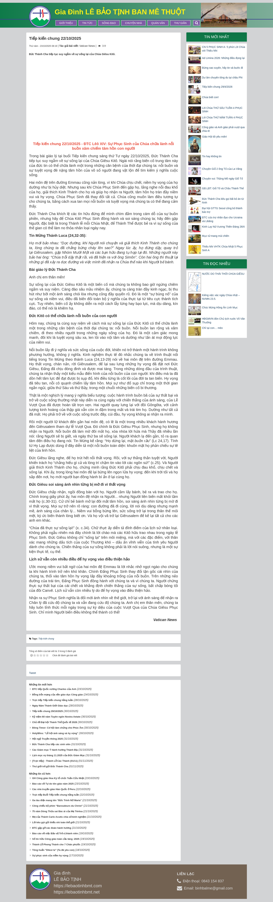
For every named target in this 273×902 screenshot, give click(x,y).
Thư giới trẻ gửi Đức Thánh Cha (50, 766)
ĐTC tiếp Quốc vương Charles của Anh (54, 689)
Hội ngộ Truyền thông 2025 (47, 738)
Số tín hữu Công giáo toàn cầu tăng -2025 (55, 839)
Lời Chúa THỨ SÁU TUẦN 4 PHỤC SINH (222, 109)
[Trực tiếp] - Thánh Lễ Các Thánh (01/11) (55, 760)
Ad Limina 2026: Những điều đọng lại (223, 58)
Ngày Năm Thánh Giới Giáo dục (50, 705)
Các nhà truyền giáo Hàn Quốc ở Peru (53, 789)
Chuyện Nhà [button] (133, 23)
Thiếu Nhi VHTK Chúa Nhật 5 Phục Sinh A (222, 248)
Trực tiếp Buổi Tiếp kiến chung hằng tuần (55, 794)
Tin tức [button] (87, 23)
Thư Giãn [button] (180, 23)
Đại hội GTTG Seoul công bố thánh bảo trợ (222, 210)
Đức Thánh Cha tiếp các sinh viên (51, 744)
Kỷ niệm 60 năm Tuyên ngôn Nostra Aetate (56, 716)
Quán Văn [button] (158, 23)
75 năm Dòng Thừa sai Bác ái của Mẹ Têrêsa (57, 811)
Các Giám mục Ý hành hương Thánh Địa (55, 749)
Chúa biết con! (210, 97)
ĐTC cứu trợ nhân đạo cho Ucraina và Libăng (222, 219)
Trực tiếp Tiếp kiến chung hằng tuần (52, 700)
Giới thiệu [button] (66, 23)
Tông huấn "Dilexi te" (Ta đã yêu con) (53, 850)
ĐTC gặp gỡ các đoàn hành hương (51, 828)
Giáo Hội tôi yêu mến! (214, 136)
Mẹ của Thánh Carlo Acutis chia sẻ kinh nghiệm (59, 816)
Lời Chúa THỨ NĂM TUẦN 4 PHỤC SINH (222, 119)
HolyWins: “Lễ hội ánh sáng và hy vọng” (55, 733)
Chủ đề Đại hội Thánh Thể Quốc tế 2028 (54, 722)
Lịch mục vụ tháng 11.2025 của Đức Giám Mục (58, 755)
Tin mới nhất (216, 37)
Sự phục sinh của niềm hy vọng (50, 855)
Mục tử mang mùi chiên (215, 235)
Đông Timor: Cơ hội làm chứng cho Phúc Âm (57, 727)
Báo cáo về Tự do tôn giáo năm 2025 (53, 783)
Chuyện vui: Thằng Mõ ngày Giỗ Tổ (222, 178)
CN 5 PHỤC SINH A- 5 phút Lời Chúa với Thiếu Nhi (223, 48)
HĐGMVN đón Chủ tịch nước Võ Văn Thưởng (223, 320)
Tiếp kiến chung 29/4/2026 (217, 86)
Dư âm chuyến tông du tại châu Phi (222, 77)
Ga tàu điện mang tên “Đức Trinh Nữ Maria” (57, 800)
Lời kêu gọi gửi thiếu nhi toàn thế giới (53, 822)
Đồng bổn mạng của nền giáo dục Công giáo (57, 694)
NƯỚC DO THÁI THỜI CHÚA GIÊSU (223, 273)
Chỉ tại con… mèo (212, 327)
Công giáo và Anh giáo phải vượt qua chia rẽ (223, 129)
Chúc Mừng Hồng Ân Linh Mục (219, 307)
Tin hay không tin (211, 156)
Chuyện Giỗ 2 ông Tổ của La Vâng (222, 168)
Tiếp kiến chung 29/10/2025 (47, 711)
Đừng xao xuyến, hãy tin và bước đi (222, 67)
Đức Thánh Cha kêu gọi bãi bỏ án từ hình (223, 200)
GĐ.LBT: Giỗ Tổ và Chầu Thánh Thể (223, 188)
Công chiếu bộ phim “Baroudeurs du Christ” (57, 805)
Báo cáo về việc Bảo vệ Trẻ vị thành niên (55, 833)
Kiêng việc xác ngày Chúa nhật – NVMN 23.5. (221, 297)
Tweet (32, 672)
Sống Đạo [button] (109, 23)
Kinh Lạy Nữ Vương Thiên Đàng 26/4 (223, 226)
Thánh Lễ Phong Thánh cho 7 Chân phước (56, 844)
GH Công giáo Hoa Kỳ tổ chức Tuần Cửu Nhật (58, 778)
